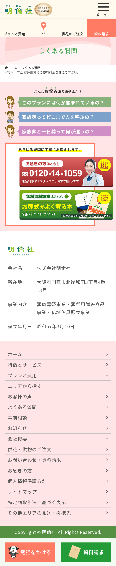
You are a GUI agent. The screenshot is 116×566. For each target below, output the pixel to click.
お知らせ (17, 428)
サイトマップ (22, 491)
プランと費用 (14, 33)
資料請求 (101, 33)
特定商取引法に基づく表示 (37, 502)
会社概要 (17, 438)
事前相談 (17, 417)
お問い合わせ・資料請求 (34, 459)
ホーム (13, 67)
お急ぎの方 (20, 470)
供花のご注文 (72, 33)
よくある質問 (30, 67)
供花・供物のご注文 (30, 449)
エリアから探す (25, 385)
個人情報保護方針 (27, 481)
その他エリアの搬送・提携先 (39, 512)
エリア (43, 33)
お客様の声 (20, 396)
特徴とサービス (25, 364)
